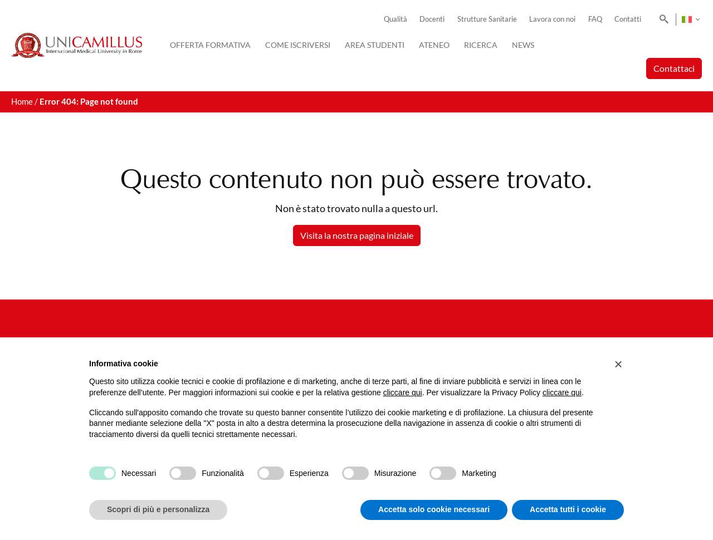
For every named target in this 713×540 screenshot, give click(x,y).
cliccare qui (402, 392)
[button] (618, 364)
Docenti (432, 19)
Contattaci (674, 68)
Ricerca (480, 45)
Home (22, 101)
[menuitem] (690, 19)
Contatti (627, 19)
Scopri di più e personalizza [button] (158, 509)
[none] (690, 19)
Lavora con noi (552, 19)
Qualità (395, 19)
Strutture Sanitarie (487, 19)
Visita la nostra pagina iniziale (356, 235)
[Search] (662, 19)
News (523, 45)
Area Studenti (374, 45)
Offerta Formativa (210, 45)
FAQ (595, 19)
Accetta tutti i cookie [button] (568, 509)
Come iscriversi (297, 45)
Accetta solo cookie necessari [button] (434, 509)
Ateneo (434, 45)
